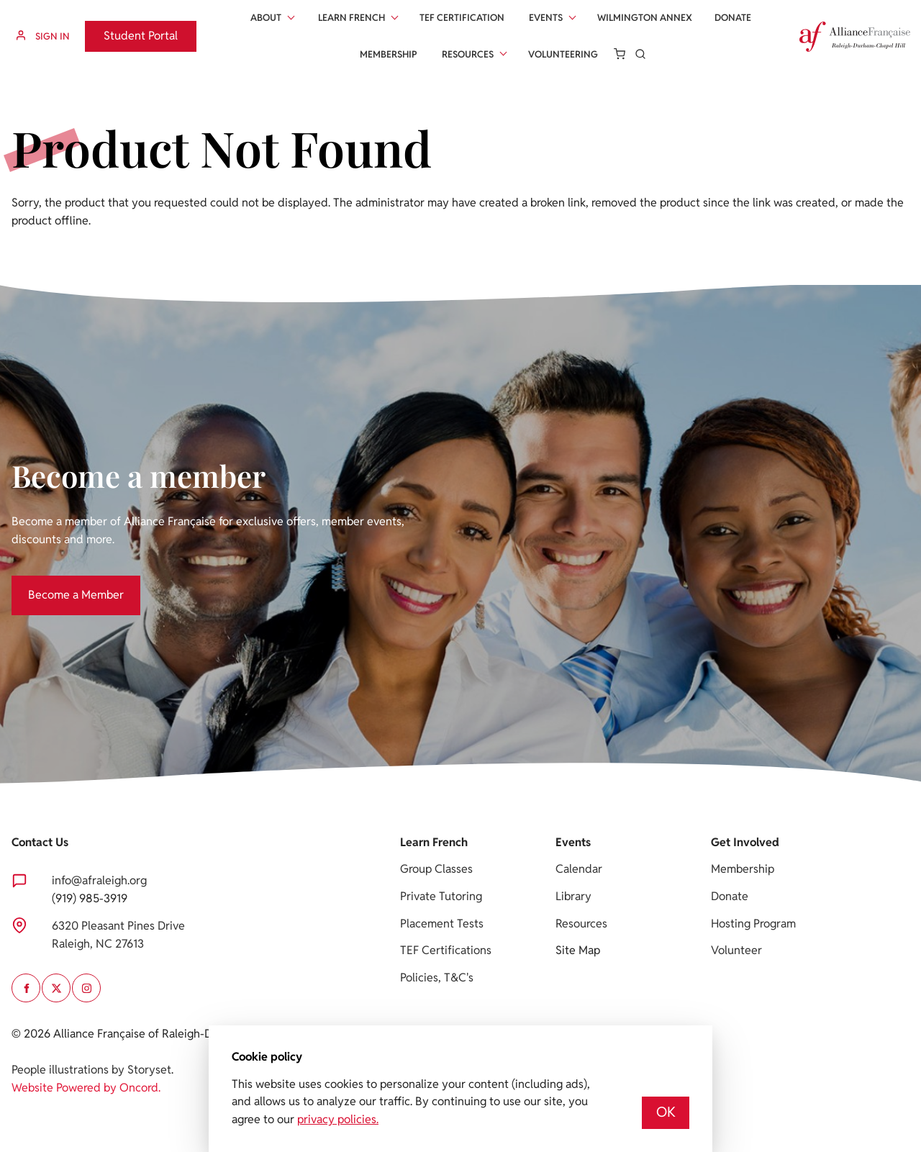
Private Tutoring (441, 896)
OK (666, 1112)
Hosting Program (753, 923)
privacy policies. (337, 1119)
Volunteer (736, 950)
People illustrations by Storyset (91, 1069)
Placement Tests (442, 923)
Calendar (578, 868)
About (265, 18)
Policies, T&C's (436, 977)
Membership (388, 54)
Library (573, 896)
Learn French (351, 18)
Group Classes (436, 868)
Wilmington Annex (644, 18)
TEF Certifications (445, 950)
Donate (732, 18)
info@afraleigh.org (99, 880)
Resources (468, 54)
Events (546, 18)
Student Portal (122, 29)
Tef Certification (461, 18)
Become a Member (59, 583)
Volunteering (563, 54)
